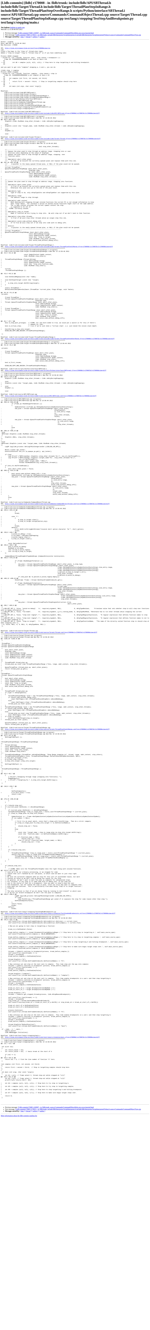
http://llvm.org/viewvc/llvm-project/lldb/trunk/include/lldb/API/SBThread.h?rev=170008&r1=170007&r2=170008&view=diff (52, 128)
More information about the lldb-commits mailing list (19, 1328)
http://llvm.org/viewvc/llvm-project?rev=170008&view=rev (27, 50)
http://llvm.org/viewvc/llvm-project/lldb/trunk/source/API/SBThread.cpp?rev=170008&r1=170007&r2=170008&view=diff (50, 467)
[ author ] (42, 37)
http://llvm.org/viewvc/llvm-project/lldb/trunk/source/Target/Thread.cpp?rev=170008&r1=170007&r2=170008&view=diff (51, 751)
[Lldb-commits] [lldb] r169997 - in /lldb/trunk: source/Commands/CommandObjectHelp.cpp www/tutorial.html (56, 33)
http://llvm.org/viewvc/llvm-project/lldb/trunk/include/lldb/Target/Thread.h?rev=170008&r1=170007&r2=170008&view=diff (52, 158)
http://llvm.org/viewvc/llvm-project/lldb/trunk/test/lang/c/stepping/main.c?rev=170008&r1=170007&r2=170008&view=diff (52, 1236)
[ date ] (22, 37)
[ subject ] (35, 37)
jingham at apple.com (17, 27)
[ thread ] (28, 37)
